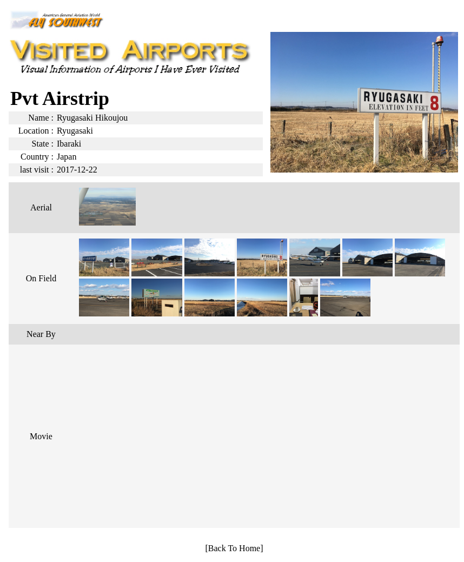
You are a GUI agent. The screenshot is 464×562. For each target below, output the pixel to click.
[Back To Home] (234, 548)
